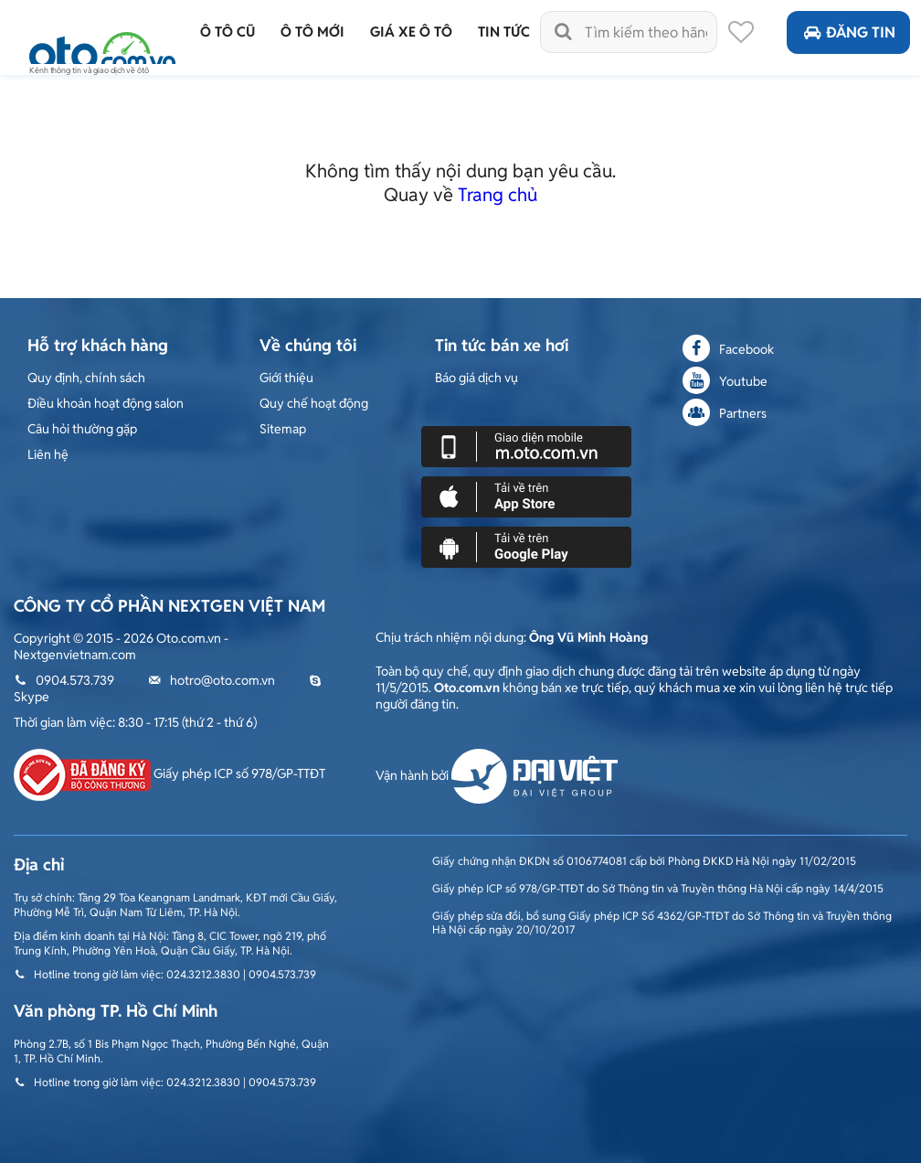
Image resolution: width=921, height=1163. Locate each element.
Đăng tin (848, 32)
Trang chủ (497, 195)
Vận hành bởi (497, 775)
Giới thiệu (286, 377)
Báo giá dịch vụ (476, 377)
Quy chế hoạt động (313, 403)
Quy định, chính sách (86, 377)
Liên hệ (48, 454)
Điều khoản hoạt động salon (105, 403)
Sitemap (282, 429)
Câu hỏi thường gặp (82, 429)
